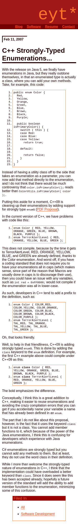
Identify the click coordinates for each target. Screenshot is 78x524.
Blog (19, 26)
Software (34, 26)
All (23, 507)
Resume (51, 26)
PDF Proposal (47, 209)
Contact (68, 26)
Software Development (38, 514)
